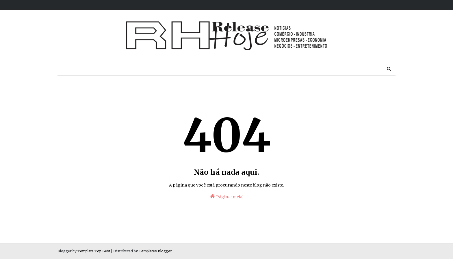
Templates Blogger (155, 251)
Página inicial (227, 196)
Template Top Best (93, 251)
